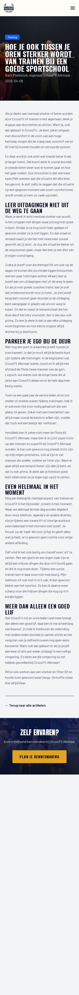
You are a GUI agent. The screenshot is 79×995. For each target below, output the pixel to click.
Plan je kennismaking (39, 756)
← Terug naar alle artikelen (25, 705)
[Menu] (73, 8)
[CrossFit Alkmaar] (8, 8)
